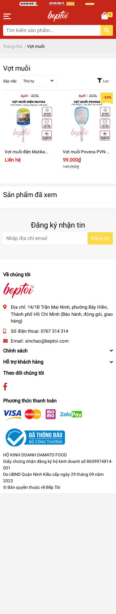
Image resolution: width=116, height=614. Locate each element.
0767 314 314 (54, 331)
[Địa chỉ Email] (58, 238)
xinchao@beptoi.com (47, 341)
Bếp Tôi (53, 487)
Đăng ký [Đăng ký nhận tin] (100, 238)
